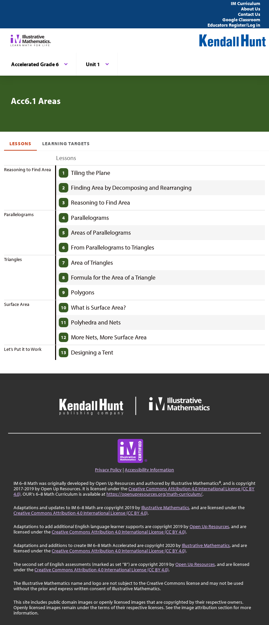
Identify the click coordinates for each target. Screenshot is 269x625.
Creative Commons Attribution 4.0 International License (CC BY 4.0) (81, 513)
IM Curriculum (245, 3)
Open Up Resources (209, 526)
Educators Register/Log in (233, 25)
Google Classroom (241, 19)
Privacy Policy (108, 470)
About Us (250, 8)
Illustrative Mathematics (165, 507)
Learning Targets (66, 143)
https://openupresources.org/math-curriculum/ (154, 494)
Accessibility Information (149, 470)
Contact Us (249, 14)
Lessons (20, 143)
